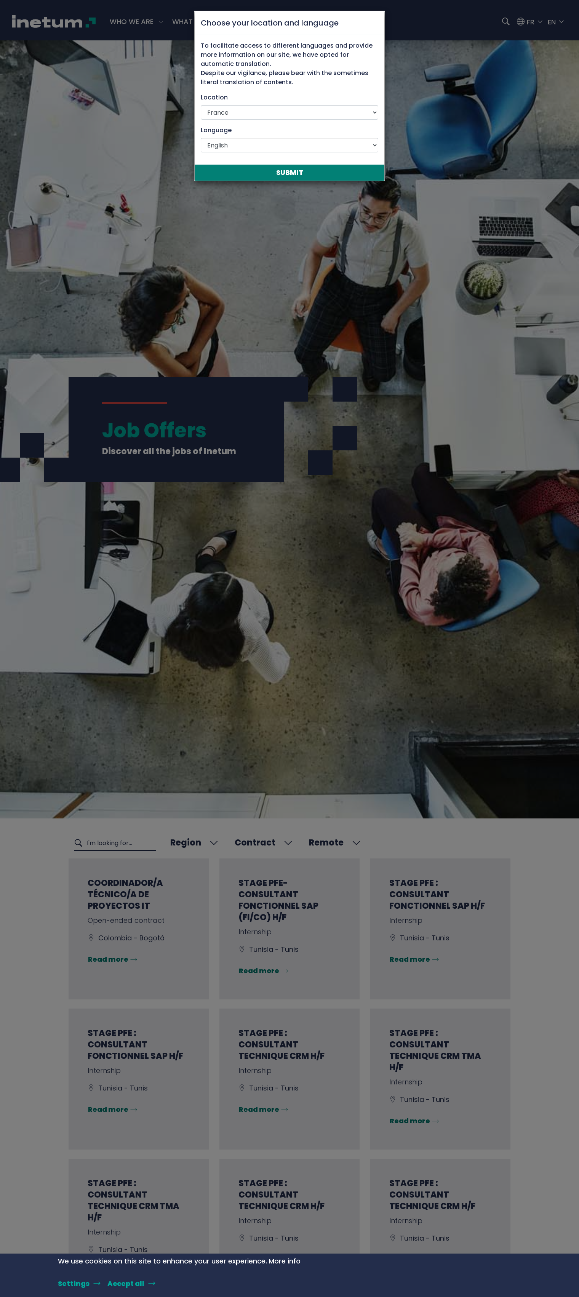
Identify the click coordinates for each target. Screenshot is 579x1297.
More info (285, 1261)
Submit (289, 172)
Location (214, 97)
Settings (74, 1283)
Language (216, 130)
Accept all (125, 1283)
